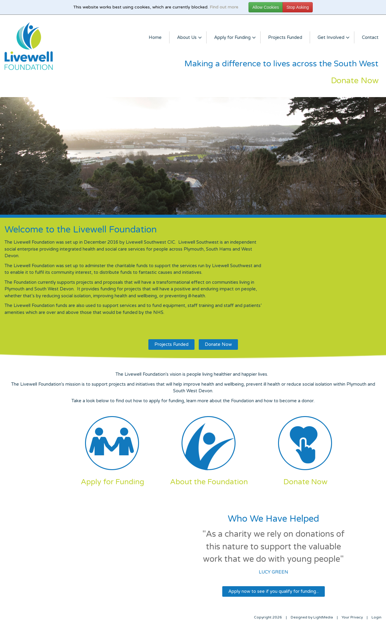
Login (376, 617)
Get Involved (332, 37)
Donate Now (218, 344)
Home (155, 37)
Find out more (224, 7)
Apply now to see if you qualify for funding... (273, 591)
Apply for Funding (233, 37)
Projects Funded (285, 37)
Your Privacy (352, 617)
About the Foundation (209, 481)
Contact (370, 37)
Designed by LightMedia (312, 617)
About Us (188, 37)
